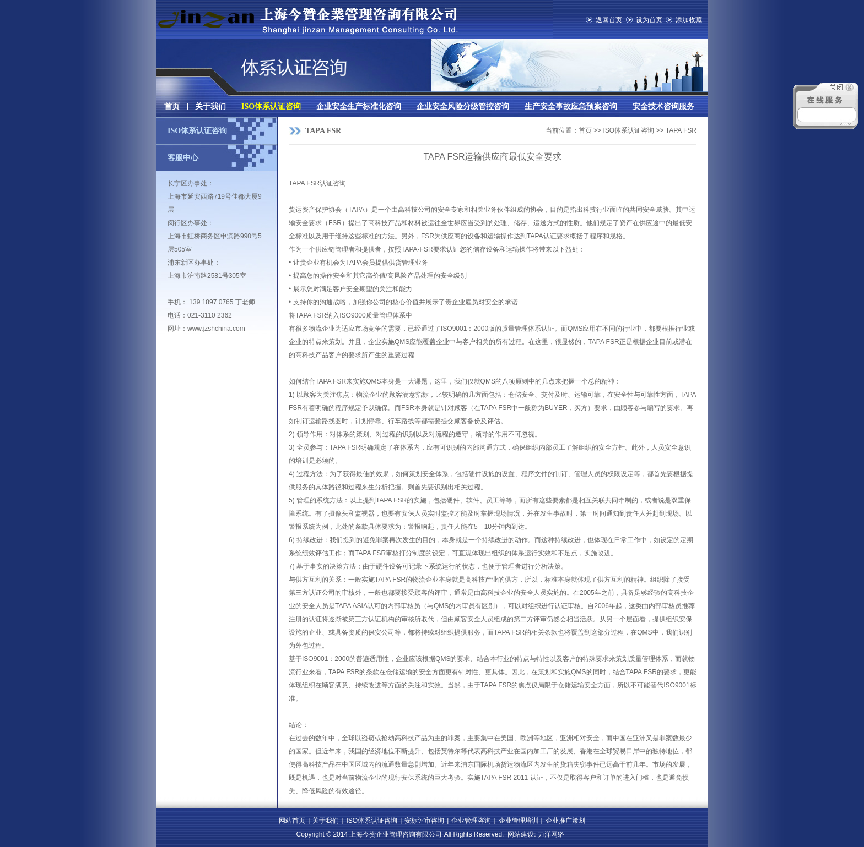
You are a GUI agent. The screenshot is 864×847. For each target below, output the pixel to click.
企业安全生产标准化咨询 (358, 106)
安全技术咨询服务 (663, 106)
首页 (172, 106)
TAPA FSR (323, 131)
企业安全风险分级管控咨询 (463, 106)
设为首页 (649, 20)
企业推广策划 (565, 820)
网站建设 (520, 834)
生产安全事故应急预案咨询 (571, 106)
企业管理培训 (518, 820)
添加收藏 (689, 20)
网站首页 (292, 820)
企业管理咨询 (471, 820)
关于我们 (210, 106)
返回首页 (609, 20)
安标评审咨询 (424, 820)
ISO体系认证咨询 (271, 106)
